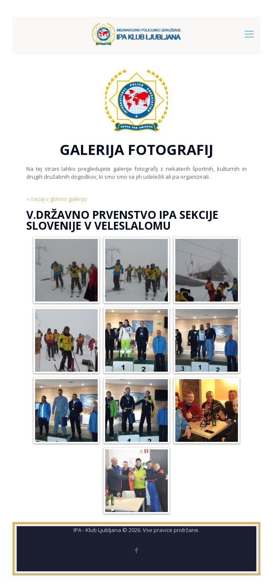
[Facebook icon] (136, 550)
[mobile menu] (249, 33)
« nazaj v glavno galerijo (56, 199)
